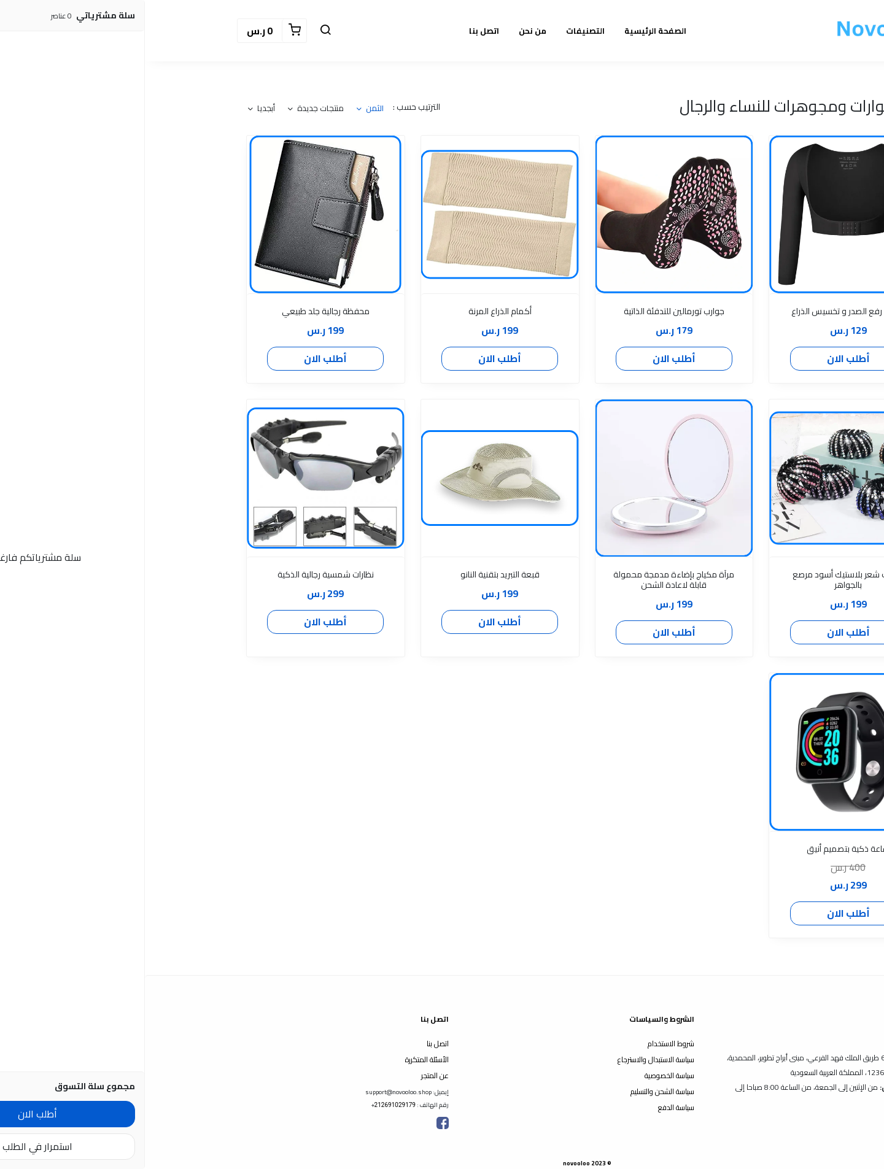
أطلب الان (703, 358)
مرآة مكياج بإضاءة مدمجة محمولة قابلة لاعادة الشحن (528, 579)
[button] (180, 30)
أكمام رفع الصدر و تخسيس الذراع (703, 311)
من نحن (387, 30)
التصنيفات (440, 30)
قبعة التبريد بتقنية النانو (355, 574)
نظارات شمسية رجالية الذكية (181, 574)
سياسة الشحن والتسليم (517, 1091)
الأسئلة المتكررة (282, 1059)
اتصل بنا (339, 30)
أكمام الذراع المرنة (355, 311)
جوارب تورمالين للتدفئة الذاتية (529, 311)
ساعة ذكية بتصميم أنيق (703, 849)
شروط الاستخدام (526, 1043)
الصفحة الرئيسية (510, 30)
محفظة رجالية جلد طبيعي (181, 311)
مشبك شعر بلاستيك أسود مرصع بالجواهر (703, 579)
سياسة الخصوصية (524, 1075)
